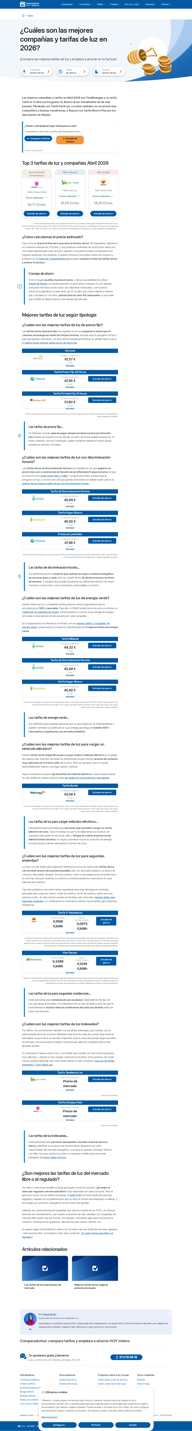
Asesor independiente (33, 150)
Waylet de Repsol (38, 283)
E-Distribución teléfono (30, 1380)
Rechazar (96, 1425)
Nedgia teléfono (27, 1392)
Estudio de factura (70, 140)
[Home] (23, 15)
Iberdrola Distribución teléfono (33, 1388)
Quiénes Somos (27, 1415)
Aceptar (133, 1425)
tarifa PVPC (76, 1195)
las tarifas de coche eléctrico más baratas (87, 777)
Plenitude (141, 1380)
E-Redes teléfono (27, 1384)
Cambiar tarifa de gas (68, 1384)
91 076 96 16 (126, 1357)
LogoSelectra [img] (21, 1426)
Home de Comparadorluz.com (54, 258)
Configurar (59, 1425)
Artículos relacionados (136, 111)
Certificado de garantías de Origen (40, 612)
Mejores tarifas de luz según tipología (142, 99)
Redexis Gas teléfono (29, 1400)
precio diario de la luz (54, 1157)
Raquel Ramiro (49, 1314)
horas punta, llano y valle (54, 475)
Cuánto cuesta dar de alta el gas (112, 1384)
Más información (49, 1417)
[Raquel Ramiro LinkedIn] (30, 1329)
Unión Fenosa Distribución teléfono (35, 1404)
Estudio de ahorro (36, 213)
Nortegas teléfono (28, 1396)
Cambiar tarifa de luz (68, 1380)
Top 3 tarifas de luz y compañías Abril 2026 (145, 94)
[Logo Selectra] (29, 4)
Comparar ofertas (38, 138)
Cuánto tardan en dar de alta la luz (113, 1380)
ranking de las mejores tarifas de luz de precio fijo (50, 342)
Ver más (70, 366)
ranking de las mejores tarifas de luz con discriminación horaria (55, 483)
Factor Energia (143, 1384)
